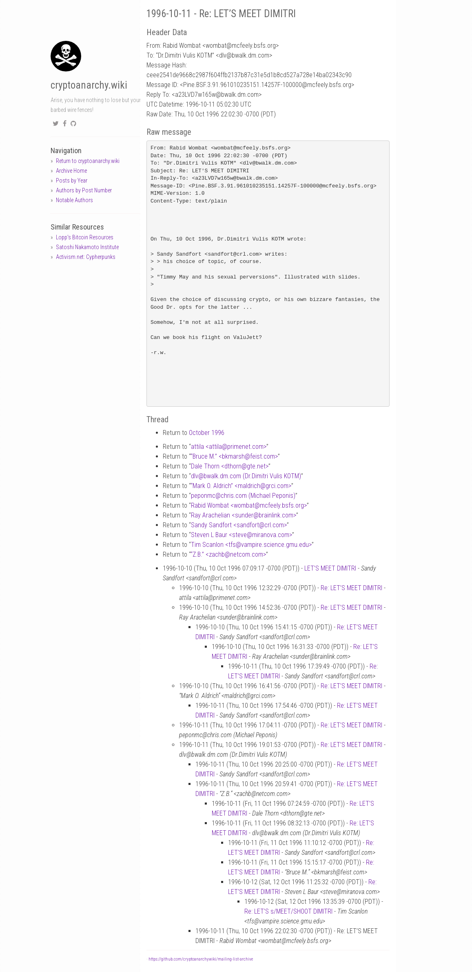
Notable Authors (74, 200)
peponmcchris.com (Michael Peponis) (243, 495)
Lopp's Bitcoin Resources (84, 237)
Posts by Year (71, 180)
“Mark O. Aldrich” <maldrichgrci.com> (241, 486)
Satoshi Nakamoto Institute (87, 247)
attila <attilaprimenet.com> (228, 446)
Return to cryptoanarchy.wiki (88, 161)
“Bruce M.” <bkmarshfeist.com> (234, 456)
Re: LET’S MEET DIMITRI (351, 588)
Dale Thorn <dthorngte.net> (229, 466)
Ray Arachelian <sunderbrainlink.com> (243, 515)
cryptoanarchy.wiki (89, 85)
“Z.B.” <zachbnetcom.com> (228, 554)
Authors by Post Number (84, 190)
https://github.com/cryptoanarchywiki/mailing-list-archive (200, 959)
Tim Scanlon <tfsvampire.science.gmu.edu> (251, 544)
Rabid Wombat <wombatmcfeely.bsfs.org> (249, 505)
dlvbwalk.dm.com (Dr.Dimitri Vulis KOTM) (246, 476)
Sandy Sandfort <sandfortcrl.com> (239, 525)
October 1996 (206, 433)
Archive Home (71, 170)
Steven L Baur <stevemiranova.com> (241, 535)
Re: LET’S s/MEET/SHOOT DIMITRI (288, 911)
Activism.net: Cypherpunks (85, 257)
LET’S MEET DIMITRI (330, 568)
